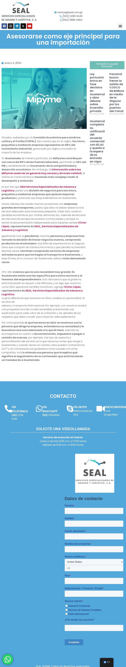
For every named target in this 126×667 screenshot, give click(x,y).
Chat (75, 414)
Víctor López (72, 287)
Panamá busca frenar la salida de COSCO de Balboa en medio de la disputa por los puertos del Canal (116, 92)
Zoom (107, 410)
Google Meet (111, 414)
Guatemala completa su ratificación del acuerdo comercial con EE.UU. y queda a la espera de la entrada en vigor (98, 141)
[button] (120, 25)
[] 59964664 (51, 415)
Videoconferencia (82, 410)
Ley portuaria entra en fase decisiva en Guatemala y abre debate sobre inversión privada (98, 92)
